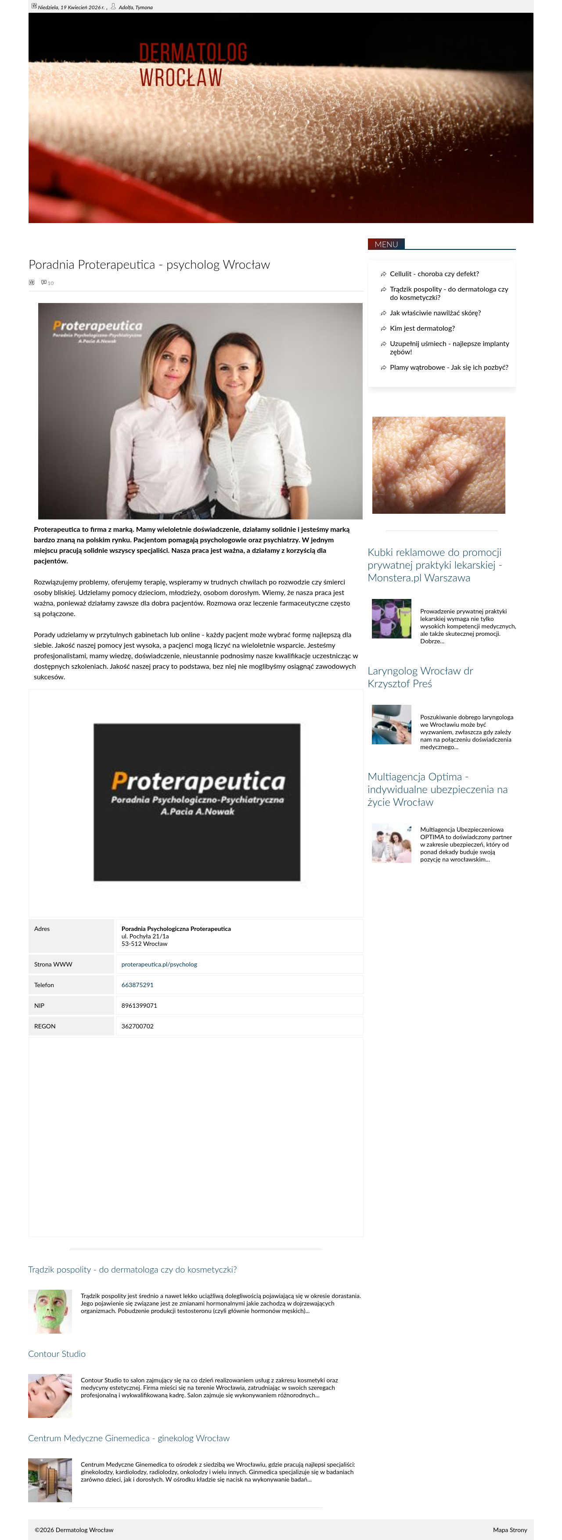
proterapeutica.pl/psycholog (159, 964)
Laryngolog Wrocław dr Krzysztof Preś (420, 676)
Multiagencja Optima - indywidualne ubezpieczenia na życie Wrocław (437, 789)
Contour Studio (57, 1353)
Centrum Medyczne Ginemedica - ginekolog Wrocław (129, 1437)
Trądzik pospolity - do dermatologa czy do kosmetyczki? (132, 1269)
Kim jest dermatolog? (422, 328)
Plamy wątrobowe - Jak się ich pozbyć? (449, 367)
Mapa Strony (510, 1529)
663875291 (138, 984)
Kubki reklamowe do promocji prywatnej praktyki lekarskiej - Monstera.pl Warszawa (434, 564)
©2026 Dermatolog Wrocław (74, 1529)
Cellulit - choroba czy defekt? (434, 273)
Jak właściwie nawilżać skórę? (435, 312)
